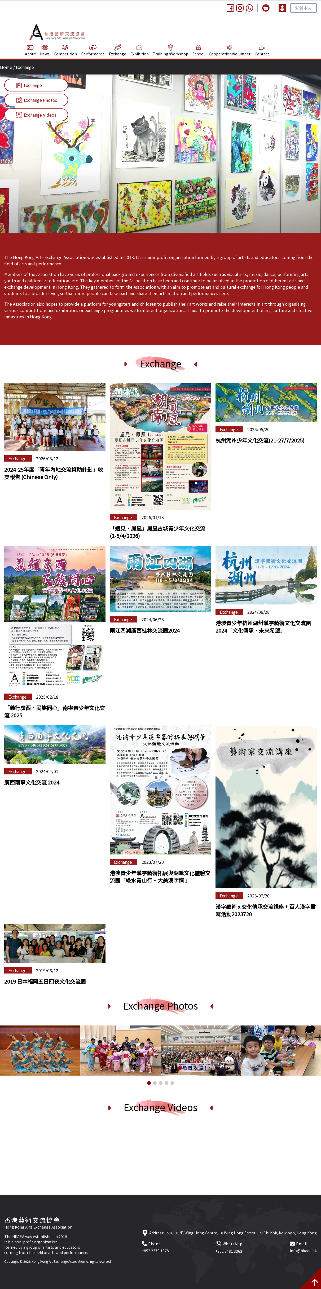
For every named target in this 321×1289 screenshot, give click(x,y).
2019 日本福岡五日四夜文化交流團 (45, 981)
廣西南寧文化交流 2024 (31, 782)
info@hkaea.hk (303, 1250)
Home (6, 67)
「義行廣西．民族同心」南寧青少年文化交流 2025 (54, 711)
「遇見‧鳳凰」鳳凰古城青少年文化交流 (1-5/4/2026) (157, 532)
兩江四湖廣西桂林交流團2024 (145, 630)
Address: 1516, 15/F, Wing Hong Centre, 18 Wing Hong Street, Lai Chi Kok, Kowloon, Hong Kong (233, 1232)
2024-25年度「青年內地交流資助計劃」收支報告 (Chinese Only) (53, 473)
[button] (149, 1083)
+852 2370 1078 (155, 1250)
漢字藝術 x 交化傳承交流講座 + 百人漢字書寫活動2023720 (266, 910)
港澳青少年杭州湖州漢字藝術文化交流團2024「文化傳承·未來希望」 (263, 626)
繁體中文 (303, 8)
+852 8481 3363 (228, 1251)
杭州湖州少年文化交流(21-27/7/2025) (260, 440)
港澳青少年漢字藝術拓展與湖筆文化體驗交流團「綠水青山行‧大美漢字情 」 (160, 876)
